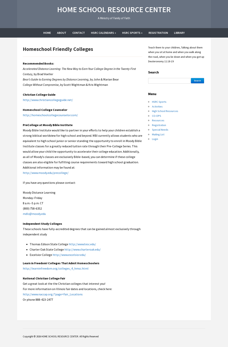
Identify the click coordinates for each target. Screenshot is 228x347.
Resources (158, 120)
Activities (157, 106)
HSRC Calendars (103, 33)
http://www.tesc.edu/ (82, 244)
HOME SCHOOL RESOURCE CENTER (114, 9)
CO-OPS (156, 116)
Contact (78, 33)
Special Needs (160, 129)
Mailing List (158, 134)
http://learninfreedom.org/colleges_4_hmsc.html (56, 268)
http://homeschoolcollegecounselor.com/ (50, 115)
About (61, 33)
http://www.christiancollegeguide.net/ (48, 100)
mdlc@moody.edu (34, 214)
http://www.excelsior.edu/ (69, 255)
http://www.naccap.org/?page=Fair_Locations (53, 294)
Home (47, 33)
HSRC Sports (132, 33)
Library (179, 33)
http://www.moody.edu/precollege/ (46, 173)
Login (155, 139)
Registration (158, 33)
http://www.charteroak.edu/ (82, 249)
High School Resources (165, 111)
